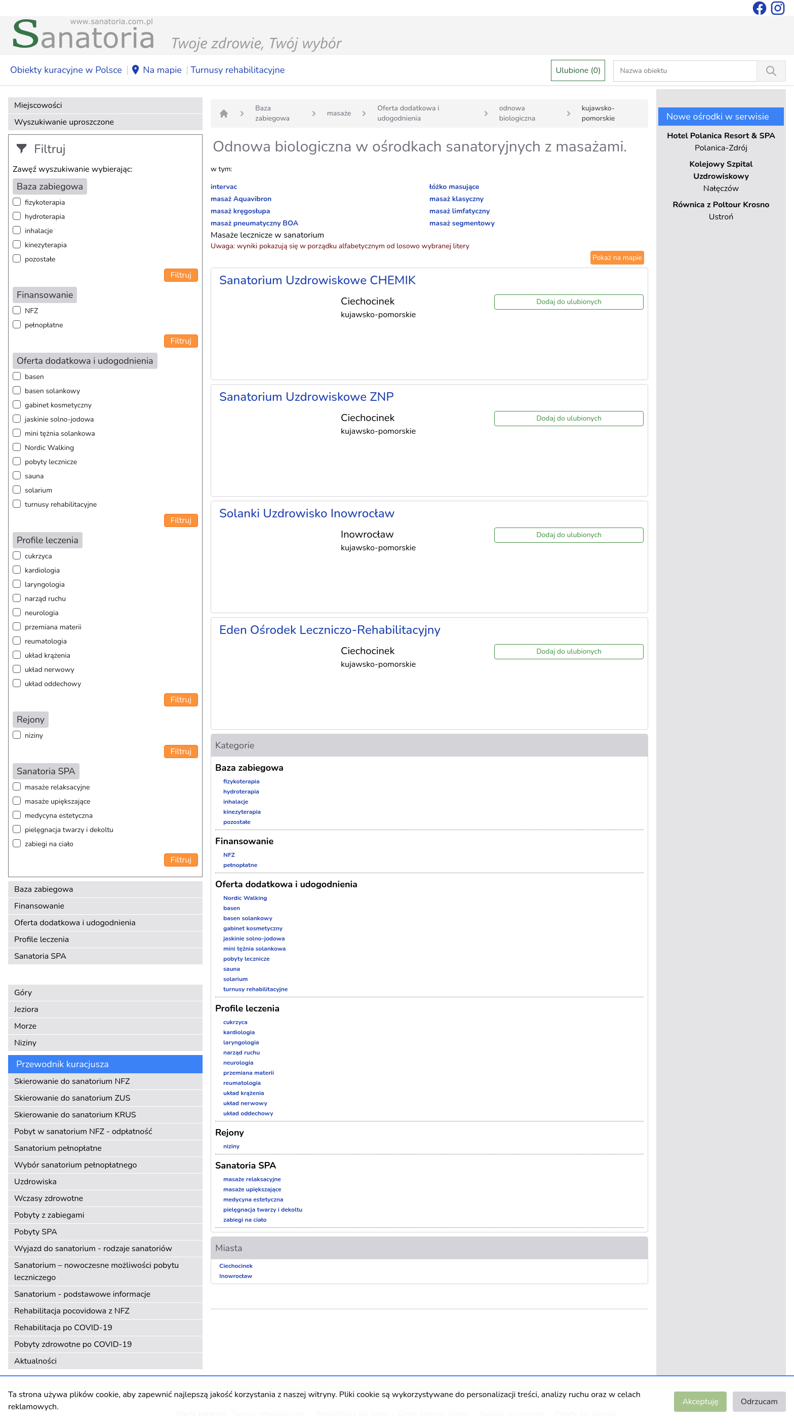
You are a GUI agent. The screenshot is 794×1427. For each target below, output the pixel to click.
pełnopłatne (44, 325)
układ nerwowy (49, 669)
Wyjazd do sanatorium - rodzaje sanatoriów (93, 1248)
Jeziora (26, 1009)
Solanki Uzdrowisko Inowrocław (307, 513)
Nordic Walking (49, 448)
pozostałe (40, 259)
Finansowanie (39, 906)
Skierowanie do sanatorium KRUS (75, 1114)
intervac (224, 187)
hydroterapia (45, 216)
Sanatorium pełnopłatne (58, 1148)
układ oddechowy (53, 684)
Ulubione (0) (578, 70)
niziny (34, 735)
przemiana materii (53, 627)
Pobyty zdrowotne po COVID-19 (73, 1344)
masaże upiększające (58, 801)
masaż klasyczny (456, 199)
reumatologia (46, 641)
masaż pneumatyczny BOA (254, 223)
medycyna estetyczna (59, 815)
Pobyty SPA (35, 1231)
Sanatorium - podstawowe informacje (82, 1294)
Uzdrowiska (35, 1181)
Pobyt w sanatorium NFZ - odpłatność (83, 1131)
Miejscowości (38, 105)
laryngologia (45, 584)
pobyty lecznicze (51, 462)
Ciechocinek (236, 1266)
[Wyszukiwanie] (771, 71)
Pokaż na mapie (617, 257)
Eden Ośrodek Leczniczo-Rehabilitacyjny (330, 630)
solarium (38, 490)
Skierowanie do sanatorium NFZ (72, 1081)
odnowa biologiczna (517, 113)
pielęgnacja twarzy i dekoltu (69, 830)
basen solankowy (52, 391)
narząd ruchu (45, 599)
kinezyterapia (46, 245)
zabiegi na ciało (49, 844)
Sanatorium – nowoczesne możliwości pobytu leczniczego (96, 1271)
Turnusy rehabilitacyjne (237, 70)
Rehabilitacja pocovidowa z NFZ (72, 1311)
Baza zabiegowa (43, 889)
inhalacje (39, 231)
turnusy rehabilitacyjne (61, 504)
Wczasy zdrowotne (48, 1198)
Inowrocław (235, 1276)
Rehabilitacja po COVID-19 (63, 1327)
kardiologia (42, 570)
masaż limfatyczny (459, 211)
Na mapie (156, 70)
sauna (34, 476)
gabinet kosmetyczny (58, 405)
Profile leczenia (41, 939)
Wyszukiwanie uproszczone (64, 122)
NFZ (31, 311)
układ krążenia (47, 655)
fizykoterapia (45, 202)
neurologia (42, 613)
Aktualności (35, 1361)
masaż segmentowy (462, 223)
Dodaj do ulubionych (569, 302)
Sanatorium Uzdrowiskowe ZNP (306, 397)
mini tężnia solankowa (60, 433)
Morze (25, 1026)
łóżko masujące (454, 187)
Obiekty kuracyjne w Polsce (66, 70)
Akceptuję (700, 1401)
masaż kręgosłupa (240, 211)
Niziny (25, 1042)
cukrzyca (38, 556)
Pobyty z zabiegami (49, 1215)
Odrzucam (759, 1401)
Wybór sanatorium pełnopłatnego (75, 1165)
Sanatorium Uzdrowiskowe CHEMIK (317, 280)
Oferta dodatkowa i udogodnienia (75, 922)
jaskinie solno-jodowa (59, 419)
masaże (339, 113)
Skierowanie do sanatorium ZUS (72, 1098)
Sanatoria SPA (40, 956)
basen (34, 377)
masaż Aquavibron (241, 199)
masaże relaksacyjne (57, 787)
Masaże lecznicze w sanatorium (267, 235)
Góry (23, 992)
